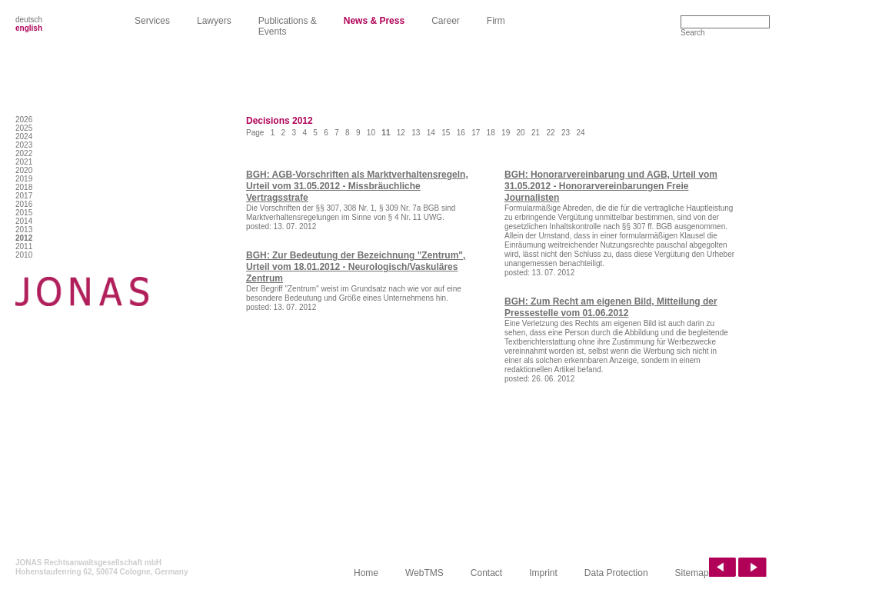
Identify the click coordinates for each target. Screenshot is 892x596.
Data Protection (616, 573)
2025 (23, 128)
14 (431, 132)
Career (445, 20)
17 (475, 132)
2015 (23, 212)
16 (461, 132)
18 (491, 132)
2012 (23, 238)
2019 (23, 179)
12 (401, 132)
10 (371, 132)
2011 (23, 246)
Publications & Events (287, 26)
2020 (23, 170)
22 (550, 132)
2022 (23, 153)
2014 (23, 221)
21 (535, 132)
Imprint (543, 573)
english (28, 28)
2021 (23, 162)
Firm (496, 20)
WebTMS (424, 573)
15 (445, 132)
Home (366, 573)
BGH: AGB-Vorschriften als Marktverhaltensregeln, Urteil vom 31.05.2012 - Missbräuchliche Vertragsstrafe (357, 186)
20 (521, 132)
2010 (23, 255)
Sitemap (692, 573)
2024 (23, 136)
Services (152, 20)
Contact (486, 573)
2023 (23, 145)
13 (415, 132)
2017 (23, 195)
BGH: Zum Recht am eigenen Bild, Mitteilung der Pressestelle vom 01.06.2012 (610, 307)
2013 (23, 229)
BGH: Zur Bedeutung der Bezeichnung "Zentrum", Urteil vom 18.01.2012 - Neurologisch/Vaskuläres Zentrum (355, 267)
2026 (23, 119)
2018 (23, 187)
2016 (23, 204)
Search (693, 32)
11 (385, 132)
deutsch (28, 19)
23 (565, 132)
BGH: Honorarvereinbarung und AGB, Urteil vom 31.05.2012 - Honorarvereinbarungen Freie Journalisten (610, 186)
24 (580, 132)
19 (505, 132)
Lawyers (214, 20)
